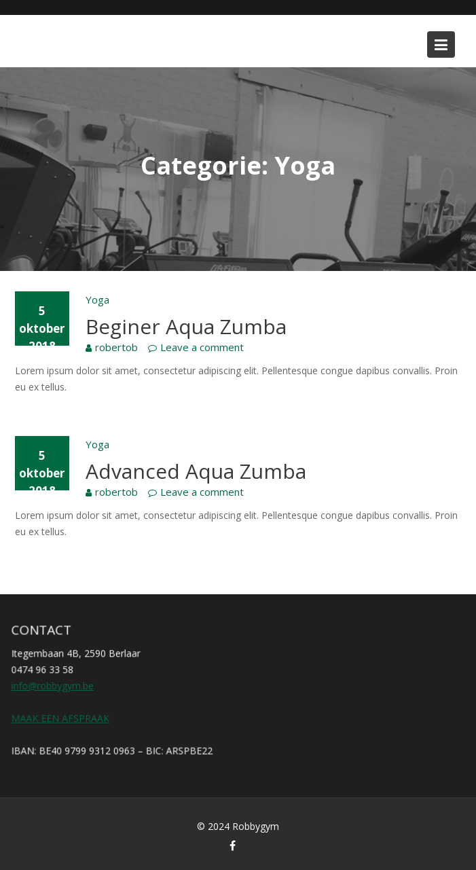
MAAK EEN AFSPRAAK (61, 717)
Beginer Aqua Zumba (186, 326)
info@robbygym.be (54, 685)
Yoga (97, 299)
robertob (116, 347)
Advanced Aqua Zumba (196, 471)
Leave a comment (202, 347)
